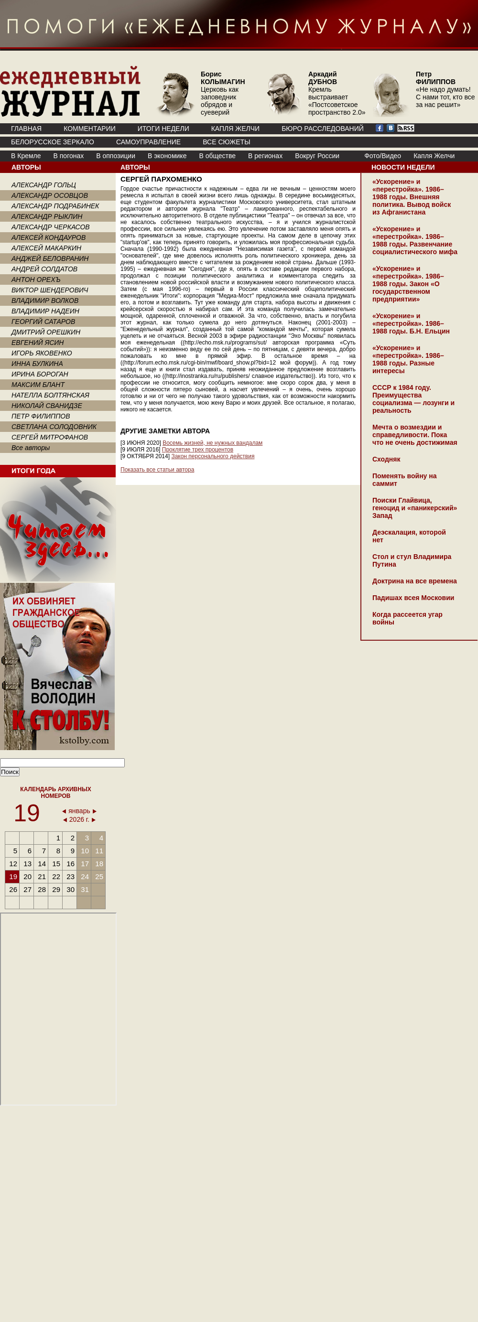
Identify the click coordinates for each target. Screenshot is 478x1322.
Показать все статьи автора (157, 469)
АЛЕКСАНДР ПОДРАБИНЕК (55, 206)
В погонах (69, 156)
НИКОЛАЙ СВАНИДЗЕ (46, 405)
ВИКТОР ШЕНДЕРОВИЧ (49, 290)
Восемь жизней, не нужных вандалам (212, 443)
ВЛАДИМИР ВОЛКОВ (44, 300)
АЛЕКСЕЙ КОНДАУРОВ (48, 237)
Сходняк (386, 459)
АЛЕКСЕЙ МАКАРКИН (46, 248)
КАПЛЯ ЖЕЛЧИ (235, 128)
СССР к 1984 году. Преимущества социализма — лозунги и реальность (413, 399)
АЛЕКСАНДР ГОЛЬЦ (43, 185)
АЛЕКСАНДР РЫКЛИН (46, 216)
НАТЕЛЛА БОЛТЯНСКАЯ (50, 395)
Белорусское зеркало (52, 142)
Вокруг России (317, 156)
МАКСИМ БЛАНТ (38, 384)
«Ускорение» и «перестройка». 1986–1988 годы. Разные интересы (408, 359)
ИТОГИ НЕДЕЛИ (163, 128)
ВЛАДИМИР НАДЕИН (45, 311)
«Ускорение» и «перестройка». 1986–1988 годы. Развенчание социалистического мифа (414, 240)
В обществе (217, 156)
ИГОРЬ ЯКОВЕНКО (41, 353)
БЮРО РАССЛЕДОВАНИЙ (323, 128)
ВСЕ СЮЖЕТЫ (226, 142)
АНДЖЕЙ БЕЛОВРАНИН (49, 258)
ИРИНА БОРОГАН (39, 374)
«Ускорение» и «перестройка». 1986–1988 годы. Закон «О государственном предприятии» (408, 284)
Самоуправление (148, 142)
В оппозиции (115, 156)
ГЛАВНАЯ (26, 128)
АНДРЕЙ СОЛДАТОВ (44, 269)
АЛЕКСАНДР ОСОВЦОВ (49, 195)
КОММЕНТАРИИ (90, 128)
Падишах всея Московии (413, 598)
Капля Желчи (434, 156)
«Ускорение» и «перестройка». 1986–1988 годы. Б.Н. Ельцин (411, 323)
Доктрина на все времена (414, 581)
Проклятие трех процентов (197, 449)
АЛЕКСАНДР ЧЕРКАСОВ (50, 227)
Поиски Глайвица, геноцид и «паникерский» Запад (414, 507)
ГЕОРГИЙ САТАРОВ (43, 321)
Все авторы (30, 447)
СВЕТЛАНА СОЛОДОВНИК (54, 426)
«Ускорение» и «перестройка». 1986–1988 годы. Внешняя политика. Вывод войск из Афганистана (411, 197)
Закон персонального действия (212, 456)
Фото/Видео (382, 156)
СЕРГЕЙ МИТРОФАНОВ (49, 437)
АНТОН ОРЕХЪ (36, 279)
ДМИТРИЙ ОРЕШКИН (45, 332)
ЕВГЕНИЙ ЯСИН (37, 342)
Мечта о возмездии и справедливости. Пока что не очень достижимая (414, 434)
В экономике (167, 156)
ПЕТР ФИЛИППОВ (40, 416)
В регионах (265, 156)
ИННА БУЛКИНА (37, 363)
